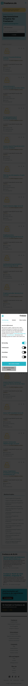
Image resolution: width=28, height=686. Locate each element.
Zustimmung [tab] (5, 320)
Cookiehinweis (11, 335)
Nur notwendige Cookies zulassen (9, 368)
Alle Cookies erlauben (14, 363)
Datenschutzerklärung (19, 333)
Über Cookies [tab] (22, 320)
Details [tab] (14, 320)
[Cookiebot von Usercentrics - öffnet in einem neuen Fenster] (20, 316)
